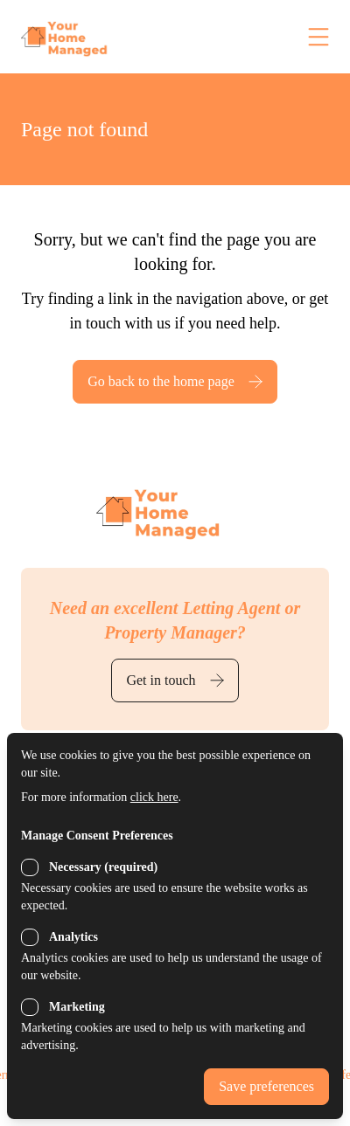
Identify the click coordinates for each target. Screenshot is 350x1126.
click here (154, 797)
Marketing (77, 1006)
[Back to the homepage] (99, 36)
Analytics (73, 936)
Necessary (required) (103, 867)
